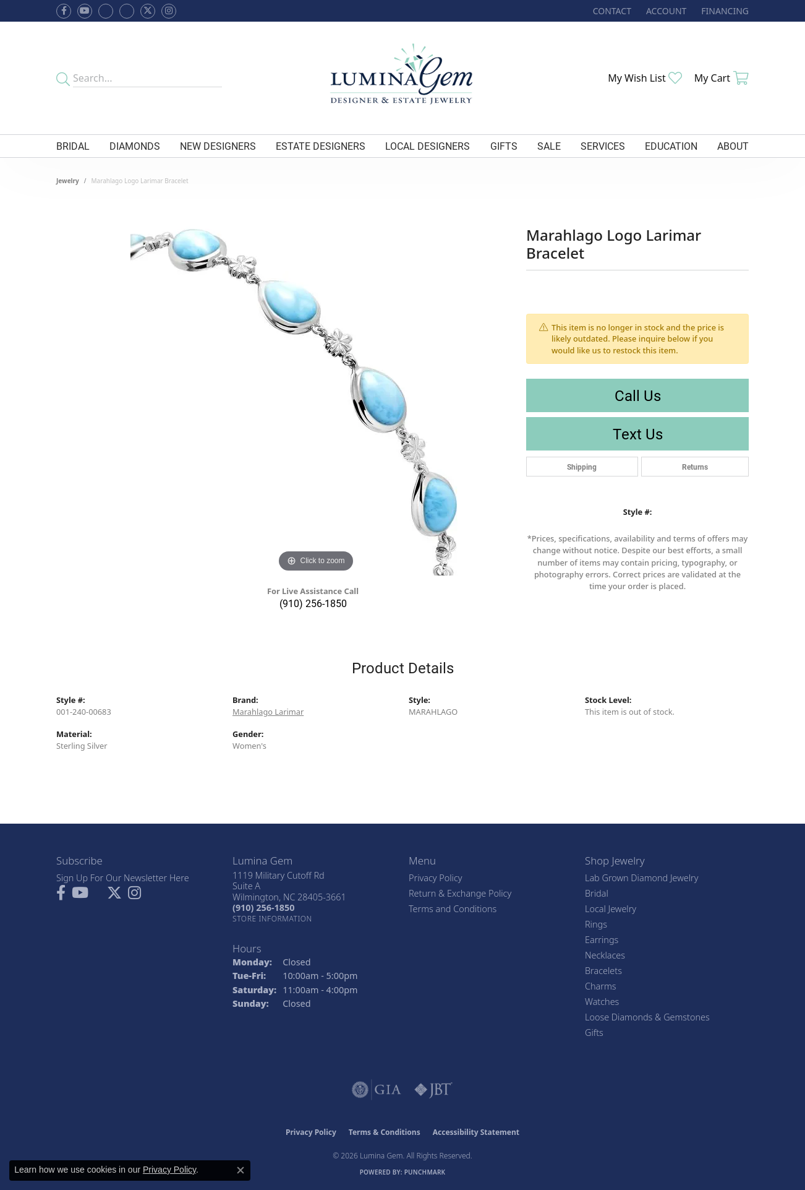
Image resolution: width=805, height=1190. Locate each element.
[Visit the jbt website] (433, 1089)
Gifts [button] (504, 145)
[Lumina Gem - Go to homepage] (402, 78)
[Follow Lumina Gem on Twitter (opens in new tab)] (147, 11)
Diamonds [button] (134, 145)
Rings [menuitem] (596, 924)
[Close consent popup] (240, 1170)
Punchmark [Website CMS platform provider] (425, 1172)
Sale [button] (549, 145)
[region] (315, 390)
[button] (665, 11)
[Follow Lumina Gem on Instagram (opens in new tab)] (168, 11)
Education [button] (671, 145)
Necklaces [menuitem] (605, 955)
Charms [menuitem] (600, 986)
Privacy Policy (435, 878)
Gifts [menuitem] (594, 1032)
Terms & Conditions (384, 1132)
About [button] (733, 145)
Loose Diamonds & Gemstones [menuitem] (647, 1017)
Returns (695, 467)
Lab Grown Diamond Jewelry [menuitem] (641, 878)
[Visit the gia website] (376, 1089)
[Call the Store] (263, 907)
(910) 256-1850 (313, 603)
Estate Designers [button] (320, 145)
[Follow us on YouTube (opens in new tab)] (84, 11)
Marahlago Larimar (268, 711)
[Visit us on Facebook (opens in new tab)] (105, 11)
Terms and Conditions (452, 909)
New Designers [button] (218, 145)
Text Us (638, 434)
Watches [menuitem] (602, 1001)
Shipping (582, 467)
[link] (610, 11)
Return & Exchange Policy (460, 893)
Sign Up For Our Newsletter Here (122, 878)
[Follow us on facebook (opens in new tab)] (63, 11)
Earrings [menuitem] (601, 940)
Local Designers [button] (427, 145)
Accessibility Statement (476, 1132)
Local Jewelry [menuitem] (610, 909)
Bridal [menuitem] (596, 893)
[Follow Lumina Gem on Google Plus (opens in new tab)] (126, 11)
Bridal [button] (73, 145)
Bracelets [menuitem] (603, 971)
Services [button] (603, 145)
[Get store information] (272, 918)
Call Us (638, 395)
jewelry (67, 180)
